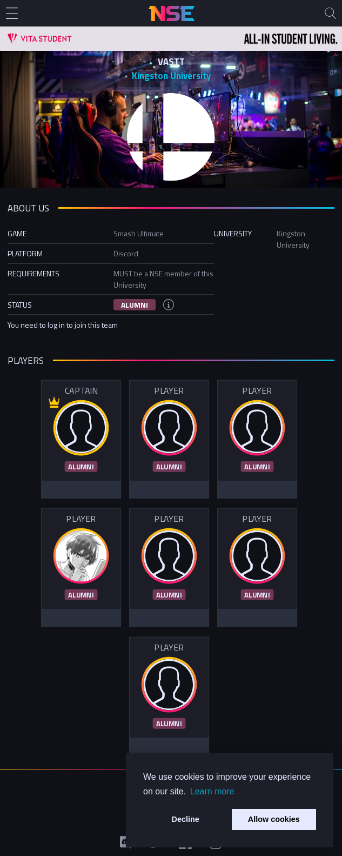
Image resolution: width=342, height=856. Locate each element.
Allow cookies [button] (274, 819)
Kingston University (171, 76)
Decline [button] (185, 819)
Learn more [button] (212, 791)
